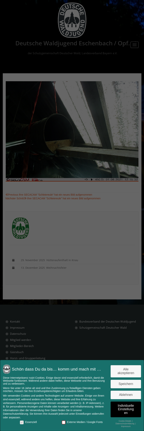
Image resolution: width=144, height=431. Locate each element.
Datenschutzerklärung (17, 413)
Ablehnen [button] (124, 394)
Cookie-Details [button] (124, 420)
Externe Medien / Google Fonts (82, 421)
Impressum (124, 426)
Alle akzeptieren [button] (124, 371)
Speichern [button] (124, 384)
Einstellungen (83, 413)
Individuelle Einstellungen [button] (124, 409)
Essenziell (29, 421)
